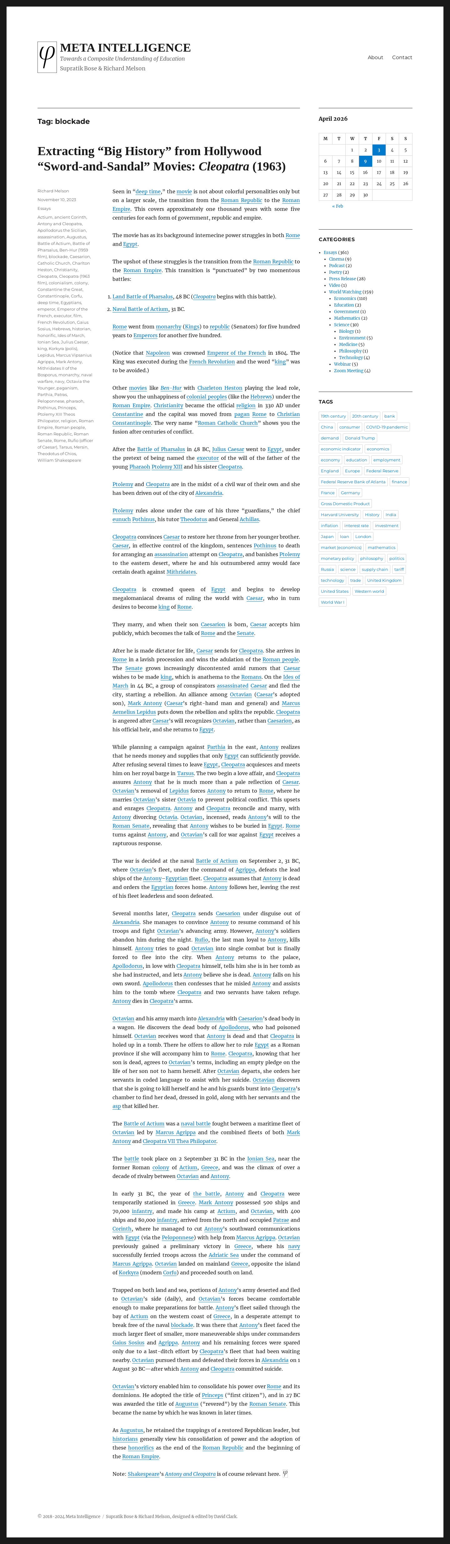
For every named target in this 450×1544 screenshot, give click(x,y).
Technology (351, 357)
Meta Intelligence (125, 47)
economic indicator (341, 448)
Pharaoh (139, 467)
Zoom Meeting (348, 370)
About (375, 57)
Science (341, 325)
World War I (332, 602)
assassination (171, 554)
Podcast (337, 265)
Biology (346, 331)
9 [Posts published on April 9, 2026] (365, 161)
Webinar (342, 364)
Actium (188, 1167)
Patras (60, 394)
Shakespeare (143, 1474)
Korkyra (129, 1272)
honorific (47, 335)
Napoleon (158, 353)
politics (396, 558)
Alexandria (208, 493)
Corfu (170, 1272)
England (330, 470)
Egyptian (177, 878)
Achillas (249, 519)
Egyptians (71, 302)
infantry (142, 1211)
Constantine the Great (60, 289)
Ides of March (71, 335)
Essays (44, 208)
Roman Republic (241, 200)
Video (334, 285)
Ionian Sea (260, 1158)
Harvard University (340, 514)
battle (131, 1158)
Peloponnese (178, 1237)
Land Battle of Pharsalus (142, 296)
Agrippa (245, 869)
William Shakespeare (59, 460)
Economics (345, 298)
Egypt (130, 244)
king (280, 361)
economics (378, 448)
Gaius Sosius (128, 1342)
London (363, 536)
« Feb (337, 206)
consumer (349, 426)
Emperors (145, 335)
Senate (245, 633)
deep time (148, 191)
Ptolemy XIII (167, 467)
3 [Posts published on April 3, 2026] (379, 150)
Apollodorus (127, 966)
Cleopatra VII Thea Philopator (179, 1141)
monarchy (168, 326)
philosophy (371, 558)
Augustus (186, 1404)
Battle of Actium (217, 861)
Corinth (122, 1229)
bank (389, 416)
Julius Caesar (228, 449)
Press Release (342, 279)
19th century (333, 416)
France (328, 492)
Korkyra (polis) (63, 348)
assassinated (232, 686)
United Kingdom (384, 580)
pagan (242, 414)
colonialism (60, 282)
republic (220, 326)
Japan (327, 536)
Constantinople (131, 423)
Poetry (335, 272)
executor (208, 458)
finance (399, 481)
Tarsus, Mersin (73, 446)
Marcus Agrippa (176, 1132)
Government (346, 311)
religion (246, 405)
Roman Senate (130, 826)
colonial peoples (207, 397)
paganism (67, 387)
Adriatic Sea (224, 1255)
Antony (269, 747)
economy (330, 459)
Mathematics (347, 318)
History (372, 514)
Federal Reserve (382, 470)
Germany (350, 492)
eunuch (121, 519)
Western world (369, 591)
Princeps (212, 1395)
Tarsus (185, 773)
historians (125, 1439)
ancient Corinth (70, 217)
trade (355, 580)
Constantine (127, 414)
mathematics (381, 547)
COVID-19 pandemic (387, 426)
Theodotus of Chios (57, 453)
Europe (352, 470)
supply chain (375, 569)
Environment (352, 338)
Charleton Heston (220, 388)
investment (386, 525)
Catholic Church (54, 263)
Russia (327, 569)
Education (344, 305)
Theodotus (193, 519)
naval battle (196, 1123)
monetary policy (337, 558)
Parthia (216, 747)
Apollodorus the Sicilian (62, 230)
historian (81, 328)
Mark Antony (145, 703)
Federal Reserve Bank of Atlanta (353, 481)
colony (160, 1167)
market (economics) (341, 547)
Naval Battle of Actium (140, 309)
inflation (329, 525)
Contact (402, 57)
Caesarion (213, 624)
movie (184, 191)
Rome (293, 235)
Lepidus (179, 791)
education (356, 459)
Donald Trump (360, 437)
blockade (182, 1325)
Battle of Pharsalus (161, 449)
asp (116, 1106)
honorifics (141, 1448)
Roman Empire (142, 270)
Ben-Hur (171, 388)
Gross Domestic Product (345, 503)
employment (386, 459)
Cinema (336, 259)
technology (332, 580)
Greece (209, 1167)
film (77, 315)
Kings (192, 326)
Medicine (348, 344)
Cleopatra (204, 296)
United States (334, 591)
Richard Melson (53, 190)
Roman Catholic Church (228, 423)
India (391, 514)
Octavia (187, 799)
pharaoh (74, 401)
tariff (399, 569)
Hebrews (261, 397)
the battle (206, 1194)
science (348, 569)
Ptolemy (122, 484)
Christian (288, 414)
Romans (251, 677)
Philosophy (350, 351)
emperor (46, 309)
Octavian (241, 694)
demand (330, 437)
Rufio (201, 940)
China (327, 426)
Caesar (171, 537)
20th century (365, 416)
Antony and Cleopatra (190, 1474)
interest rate (356, 525)
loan (344, 536)
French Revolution (212, 361)
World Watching (345, 292)
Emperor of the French (236, 353)
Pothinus (143, 519)
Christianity (168, 405)
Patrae (281, 1220)
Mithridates (181, 572)
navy (294, 1246)
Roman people (280, 659)
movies (138, 388)
